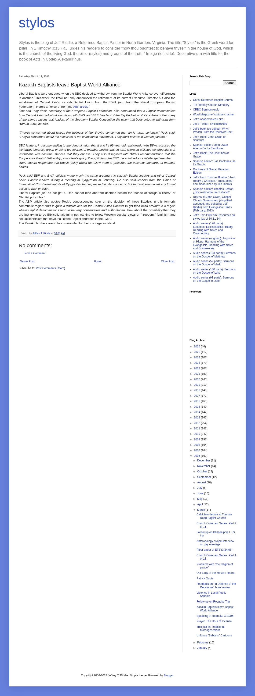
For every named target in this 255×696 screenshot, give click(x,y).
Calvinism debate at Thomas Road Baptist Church (214, 516)
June (200, 493)
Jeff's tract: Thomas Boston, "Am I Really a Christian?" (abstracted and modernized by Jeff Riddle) (214, 181)
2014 (197, 412)
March (201, 509)
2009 (197, 439)
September (204, 477)
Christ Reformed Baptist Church (213, 100)
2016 (197, 401)
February (203, 642)
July (200, 487)
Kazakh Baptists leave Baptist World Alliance (215, 608)
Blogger (168, 675)
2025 (197, 352)
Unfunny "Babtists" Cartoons (214, 635)
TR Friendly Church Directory (211, 105)
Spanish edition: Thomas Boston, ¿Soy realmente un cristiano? (213, 190)
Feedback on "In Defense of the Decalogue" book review (216, 585)
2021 (197, 373)
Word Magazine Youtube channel (213, 114)
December (204, 460)
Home (98, 261)
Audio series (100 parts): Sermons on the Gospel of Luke (214, 271)
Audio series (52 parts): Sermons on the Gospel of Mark (213, 263)
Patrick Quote (205, 578)
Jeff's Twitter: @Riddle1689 (210, 123)
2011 (197, 428)
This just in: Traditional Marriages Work (210, 628)
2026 (197, 346)
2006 (197, 455)
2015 (197, 406)
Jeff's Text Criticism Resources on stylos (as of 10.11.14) (214, 217)
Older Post (167, 261)
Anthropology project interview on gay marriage (215, 542)
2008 (197, 444)
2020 (197, 379)
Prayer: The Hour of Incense (214, 621)
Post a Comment (35, 253)
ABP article (80, 106)
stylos (37, 22)
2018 (197, 390)
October (202, 471)
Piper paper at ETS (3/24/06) (214, 549)
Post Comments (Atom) (50, 268)
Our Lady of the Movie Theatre (216, 573)
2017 (197, 395)
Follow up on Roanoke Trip (213, 601)
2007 (197, 450)
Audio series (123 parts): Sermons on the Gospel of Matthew (214, 254)
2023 (197, 362)
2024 (197, 357)
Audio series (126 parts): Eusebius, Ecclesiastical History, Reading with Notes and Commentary (213, 228)
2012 (197, 423)
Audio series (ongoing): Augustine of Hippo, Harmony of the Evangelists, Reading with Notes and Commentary (214, 243)
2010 (197, 433)
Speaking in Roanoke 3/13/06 (215, 615)
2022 (197, 368)
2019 (197, 384)
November (204, 466)
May (200, 498)
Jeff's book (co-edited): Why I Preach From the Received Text (212, 130)
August (202, 482)
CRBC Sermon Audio (206, 109)
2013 (197, 417)
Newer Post (27, 261)
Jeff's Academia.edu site (208, 119)
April (200, 504)
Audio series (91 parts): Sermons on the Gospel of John (213, 279)
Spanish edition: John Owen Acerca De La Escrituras (210, 146)
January (202, 648)
